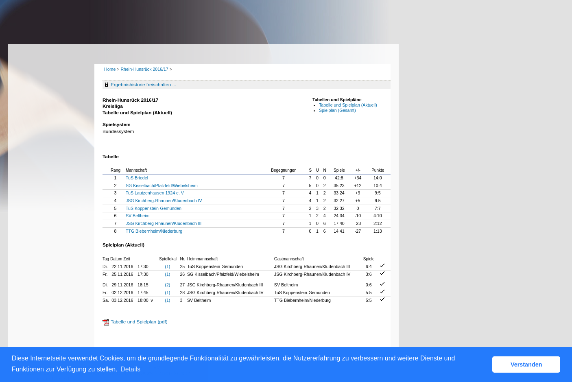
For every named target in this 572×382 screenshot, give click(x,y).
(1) (167, 266)
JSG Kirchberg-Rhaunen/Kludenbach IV (164, 200)
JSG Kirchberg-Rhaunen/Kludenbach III (163, 223)
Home (110, 69)
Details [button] (130, 369)
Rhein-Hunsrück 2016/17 (144, 69)
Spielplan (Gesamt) (337, 110)
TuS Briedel (137, 177)
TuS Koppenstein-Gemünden (153, 208)
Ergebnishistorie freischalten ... (143, 84)
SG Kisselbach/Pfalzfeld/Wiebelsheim (162, 185)
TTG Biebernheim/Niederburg (154, 231)
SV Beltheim (137, 215)
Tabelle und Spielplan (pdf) (139, 322)
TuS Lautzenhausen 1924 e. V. (155, 192)
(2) (167, 284)
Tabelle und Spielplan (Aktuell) (348, 105)
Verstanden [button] (526, 364)
